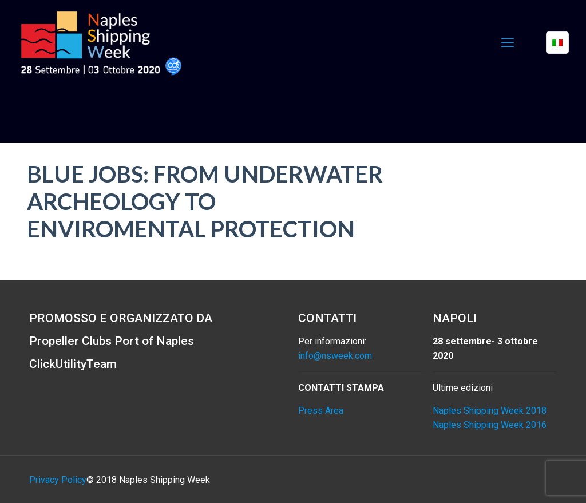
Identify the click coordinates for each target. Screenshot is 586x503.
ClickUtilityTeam (73, 364)
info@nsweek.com (335, 355)
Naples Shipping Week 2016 (490, 424)
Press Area (320, 410)
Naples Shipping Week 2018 (490, 410)
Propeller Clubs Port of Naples (111, 341)
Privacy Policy (57, 479)
